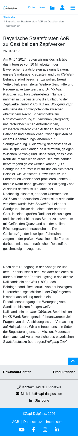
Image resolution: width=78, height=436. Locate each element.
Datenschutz (32, 422)
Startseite (9, 17)
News (42, 7)
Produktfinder (64, 372)
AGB (15, 422)
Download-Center (17, 372)
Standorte (42, 400)
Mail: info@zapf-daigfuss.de (39, 394)
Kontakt (32, 7)
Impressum (54, 422)
